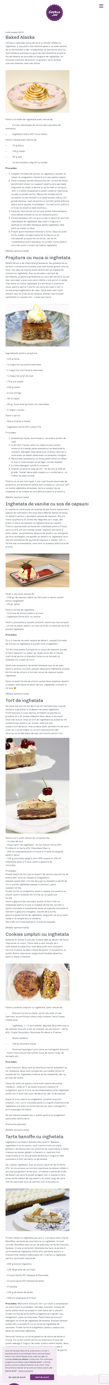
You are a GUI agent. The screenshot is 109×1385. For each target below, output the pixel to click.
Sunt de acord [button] (42, 1377)
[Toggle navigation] (101, 6)
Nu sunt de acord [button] (17, 1377)
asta (15, 1020)
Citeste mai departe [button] (25, 1371)
